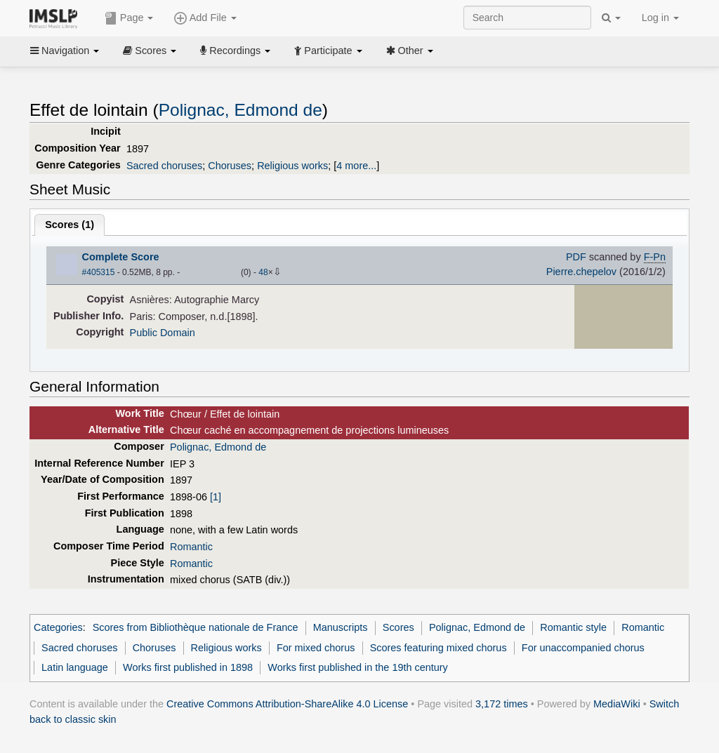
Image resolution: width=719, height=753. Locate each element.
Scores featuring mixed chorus (438, 647)
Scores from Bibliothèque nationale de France (195, 627)
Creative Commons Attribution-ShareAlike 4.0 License (287, 703)
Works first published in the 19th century (358, 667)
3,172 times (501, 703)
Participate (328, 50)
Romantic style (573, 627)
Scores (149, 50)
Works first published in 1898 (188, 667)
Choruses (229, 165)
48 (263, 272)
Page (129, 18)
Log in (660, 17)
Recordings (235, 50)
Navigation (64, 50)
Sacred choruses (164, 165)
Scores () (69, 224)
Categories (58, 627)
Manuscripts (340, 627)
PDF (576, 256)
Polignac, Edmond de (240, 109)
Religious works (292, 165)
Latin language (74, 667)
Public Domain (162, 332)
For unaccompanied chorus (583, 647)
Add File (205, 18)
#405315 (98, 272)
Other (409, 50)
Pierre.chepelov (581, 271)
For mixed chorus (316, 647)
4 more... (356, 165)
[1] (215, 496)
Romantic (191, 546)
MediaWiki (616, 703)
